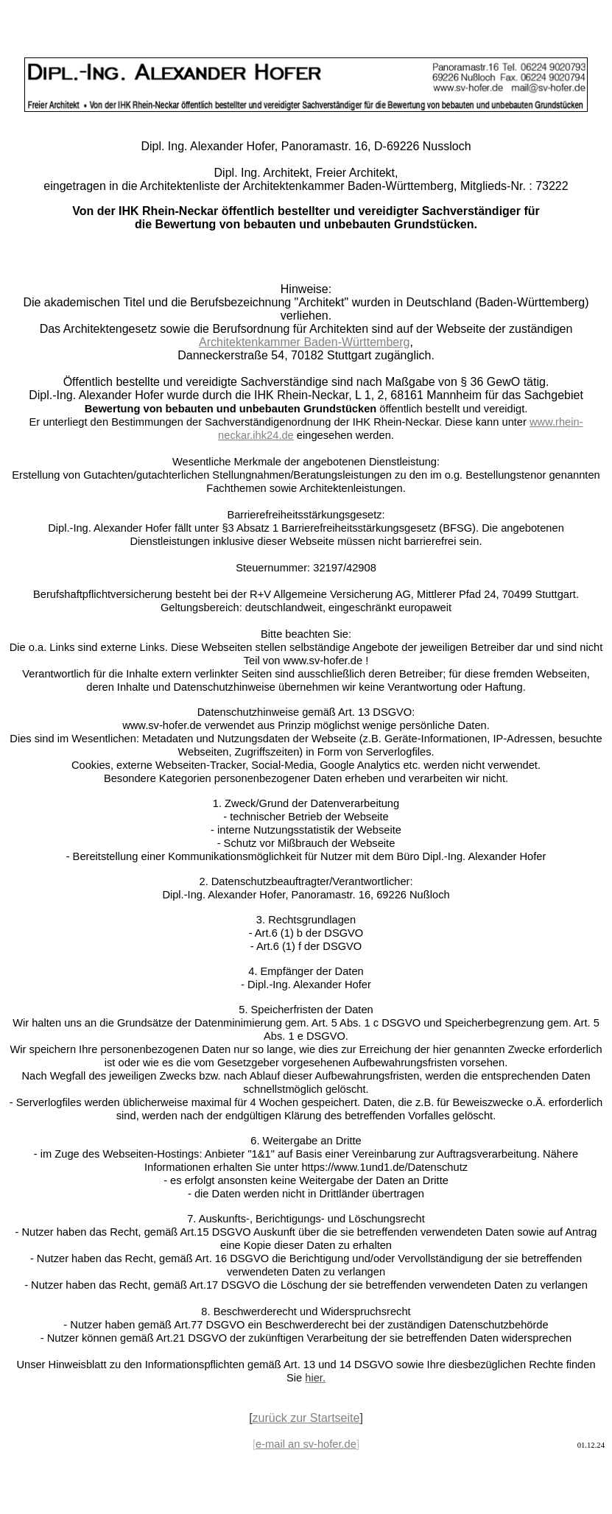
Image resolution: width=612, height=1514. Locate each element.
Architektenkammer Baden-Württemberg (304, 342)
